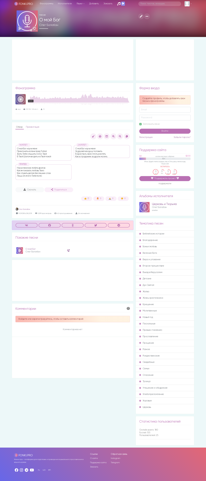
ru (39, 470)
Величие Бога (148, 253)
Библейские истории (151, 234)
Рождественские (149, 356)
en (49, 470)
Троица (144, 381)
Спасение (146, 375)
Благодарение (148, 240)
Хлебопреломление (151, 394)
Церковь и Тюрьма (164, 204)
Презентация (32, 127)
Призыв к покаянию (150, 330)
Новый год (146, 317)
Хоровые (145, 401)
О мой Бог (30, 249)
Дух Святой (146, 285)
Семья (144, 368)
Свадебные (147, 362)
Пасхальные (147, 324)
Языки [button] (80, 4)
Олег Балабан (48, 25)
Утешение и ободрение (153, 388)
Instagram (115, 458)
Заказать (107, 4)
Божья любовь (148, 246)
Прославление (148, 336)
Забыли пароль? (182, 137)
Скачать (30, 189)
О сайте (94, 458)
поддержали (165, 183)
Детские (145, 279)
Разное (144, 349)
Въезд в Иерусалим (150, 272)
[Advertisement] (72, 60)
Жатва (144, 291)
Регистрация (146, 137)
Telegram (115, 463)
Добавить (94, 4)
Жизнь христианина (151, 298)
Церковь (145, 407)
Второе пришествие (151, 266)
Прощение (146, 343)
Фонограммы (46, 4)
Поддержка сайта (98, 463)
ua (44, 470)
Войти (164, 131)
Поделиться (59, 189)
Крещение (146, 304)
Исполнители (65, 4)
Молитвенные (148, 311)
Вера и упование (150, 259)
